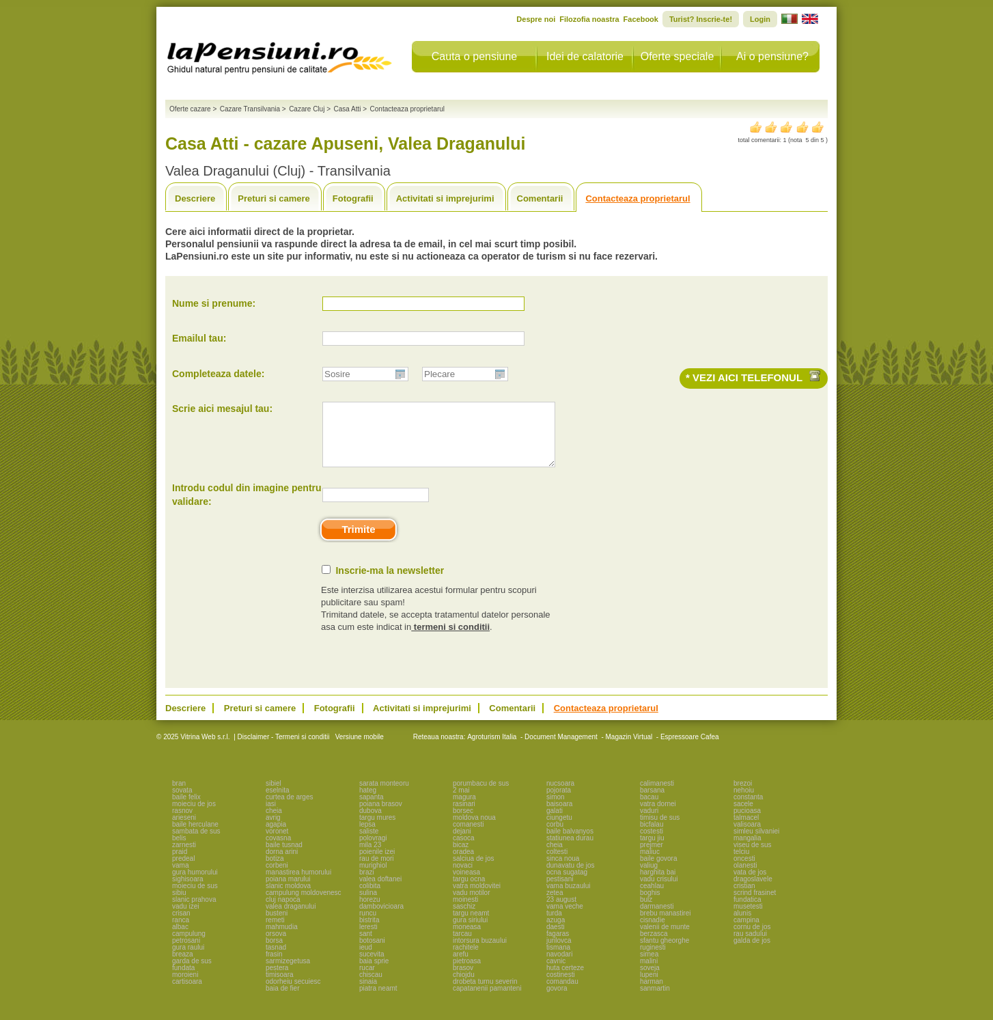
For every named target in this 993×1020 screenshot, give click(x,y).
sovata (182, 802)
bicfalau (651, 836)
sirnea (649, 966)
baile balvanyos (569, 843)
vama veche (564, 918)
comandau (562, 993)
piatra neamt (378, 1000)
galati (554, 823)
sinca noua (562, 870)
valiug (649, 877)
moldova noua (474, 829)
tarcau (462, 946)
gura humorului (195, 884)
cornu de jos (751, 939)
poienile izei (377, 864)
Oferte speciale (677, 56)
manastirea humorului (298, 884)
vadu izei (185, 918)
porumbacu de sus (481, 795)
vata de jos (749, 884)
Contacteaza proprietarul (637, 198)
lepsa (367, 836)
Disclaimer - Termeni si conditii (284, 749)
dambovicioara (381, 918)
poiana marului (288, 891)
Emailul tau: (199, 338)
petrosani (186, 952)
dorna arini (282, 864)
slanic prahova (194, 911)
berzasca (654, 946)
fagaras (557, 946)
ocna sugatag (566, 884)
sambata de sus (196, 843)
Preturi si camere (274, 198)
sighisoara (188, 891)
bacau (649, 809)
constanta (748, 809)
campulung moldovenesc (303, 905)
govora (557, 1000)
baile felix (186, 809)
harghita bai (657, 884)
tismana (558, 959)
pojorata (558, 802)
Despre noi (535, 19)
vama (180, 877)
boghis (650, 905)
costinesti (560, 987)
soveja (650, 980)
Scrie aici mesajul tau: (222, 408)
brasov (463, 980)
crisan (181, 925)
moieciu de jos (194, 816)
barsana (652, 802)
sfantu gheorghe (664, 952)
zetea (554, 905)
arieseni (184, 829)
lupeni (649, 987)
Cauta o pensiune (474, 56)
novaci (463, 877)
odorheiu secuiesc (293, 993)
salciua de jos (473, 870)
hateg (367, 802)
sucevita (371, 966)
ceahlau (652, 898)
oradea (463, 864)
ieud (365, 959)
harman (651, 993)
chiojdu (464, 987)
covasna (278, 850)
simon (555, 809)
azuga (555, 932)
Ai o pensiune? (772, 56)
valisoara (747, 836)
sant (365, 946)
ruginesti (653, 959)
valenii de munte (665, 939)
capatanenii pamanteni (487, 1000)
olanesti (745, 877)
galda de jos (751, 952)
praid (179, 864)
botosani (372, 952)
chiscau (370, 987)
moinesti (465, 911)
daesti (555, 939)
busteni (277, 925)
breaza (182, 966)
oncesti (744, 870)
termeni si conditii (450, 639)
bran (179, 795)
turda (554, 925)
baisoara (559, 816)
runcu (367, 925)
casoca (464, 850)
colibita (369, 898)
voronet (277, 843)
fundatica (747, 911)
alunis (742, 925)
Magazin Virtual (629, 749)
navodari (559, 966)
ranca (180, 932)
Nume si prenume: (213, 303)
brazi (366, 884)
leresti (368, 939)
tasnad (276, 959)
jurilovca (559, 952)
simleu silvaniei (756, 843)
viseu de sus (752, 857)
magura (464, 809)
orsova (276, 946)
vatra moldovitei (477, 898)
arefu (460, 966)
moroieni (185, 987)
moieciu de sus (195, 898)
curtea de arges (289, 809)
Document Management (561, 749)
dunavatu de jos (570, 877)
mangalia (747, 850)
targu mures (377, 829)
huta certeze (565, 980)
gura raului (188, 959)
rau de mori (376, 870)
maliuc (650, 864)
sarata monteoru (384, 795)
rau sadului (750, 946)
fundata (183, 980)
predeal (183, 870)
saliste (368, 843)
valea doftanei (380, 891)
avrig (273, 829)
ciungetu (559, 829)
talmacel (746, 829)
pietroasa (467, 973)
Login (760, 19)
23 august (561, 911)
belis (179, 850)
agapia (276, 836)
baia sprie (374, 973)
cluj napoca (283, 911)
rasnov (182, 823)
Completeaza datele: (218, 373)
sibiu (179, 905)
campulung (189, 946)
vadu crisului (659, 891)
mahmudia (282, 939)
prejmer (651, 857)
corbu (554, 836)
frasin (274, 966)
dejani (462, 843)
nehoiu (743, 802)
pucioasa (747, 823)
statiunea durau (569, 850)
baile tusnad (284, 857)
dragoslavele (752, 891)
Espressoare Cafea (689, 749)
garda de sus (192, 973)
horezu (369, 911)
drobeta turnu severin (485, 993)
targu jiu (652, 850)
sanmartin (655, 1000)
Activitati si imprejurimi (445, 198)
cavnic (555, 973)
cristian (744, 898)
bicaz (460, 857)
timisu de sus (660, 829)
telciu (741, 864)
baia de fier (282, 1000)
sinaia (368, 993)
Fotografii (353, 198)
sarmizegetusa (288, 973)
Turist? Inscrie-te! (700, 19)
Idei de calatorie (585, 56)
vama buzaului (568, 898)
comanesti (468, 836)
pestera (277, 980)
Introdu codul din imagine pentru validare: (247, 507)
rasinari (464, 816)
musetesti (748, 918)
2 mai (461, 802)
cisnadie (652, 932)
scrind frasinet (754, 905)
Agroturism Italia (491, 749)
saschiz (464, 918)
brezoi (742, 795)
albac (180, 939)
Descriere (195, 198)
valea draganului (291, 918)
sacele (743, 816)
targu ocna (469, 891)
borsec (463, 823)
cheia (274, 823)
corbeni (277, 877)
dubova (370, 823)
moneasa (467, 939)
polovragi (373, 850)
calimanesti (657, 795)
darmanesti (656, 918)
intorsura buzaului (480, 952)
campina (746, 932)
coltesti (557, 864)
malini (649, 973)
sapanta (371, 809)
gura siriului (470, 932)
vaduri (649, 823)
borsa (274, 952)
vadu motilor (471, 905)
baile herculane (195, 836)
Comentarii (540, 198)
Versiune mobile (358, 749)
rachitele (466, 959)
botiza (275, 870)
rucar (367, 980)
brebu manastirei (665, 925)
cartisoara (187, 993)
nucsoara (560, 795)
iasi (271, 816)
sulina (368, 905)
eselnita (277, 802)
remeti (275, 932)
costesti (651, 843)
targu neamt (471, 925)
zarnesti (184, 857)
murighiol (373, 877)
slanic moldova (288, 898)
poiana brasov (380, 816)
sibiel (273, 795)
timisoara (280, 987)
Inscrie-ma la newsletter (389, 582)
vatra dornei (658, 816)
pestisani (559, 891)
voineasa (466, 884)
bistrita (369, 932)
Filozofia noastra (589, 19)
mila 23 (370, 857)
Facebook (641, 19)
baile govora (658, 870)
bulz (646, 911)
